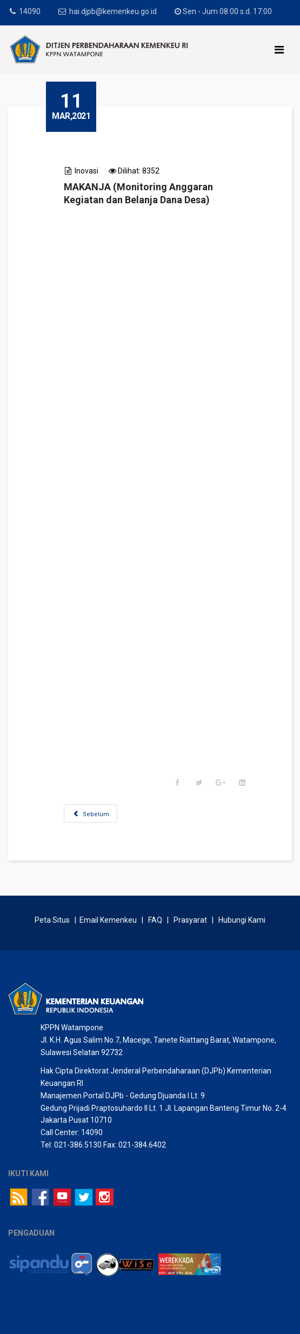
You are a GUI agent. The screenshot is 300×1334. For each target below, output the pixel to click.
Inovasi (86, 170)
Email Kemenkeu (108, 920)
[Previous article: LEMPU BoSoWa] (90, 813)
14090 (30, 11)
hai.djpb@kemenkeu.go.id (113, 11)
